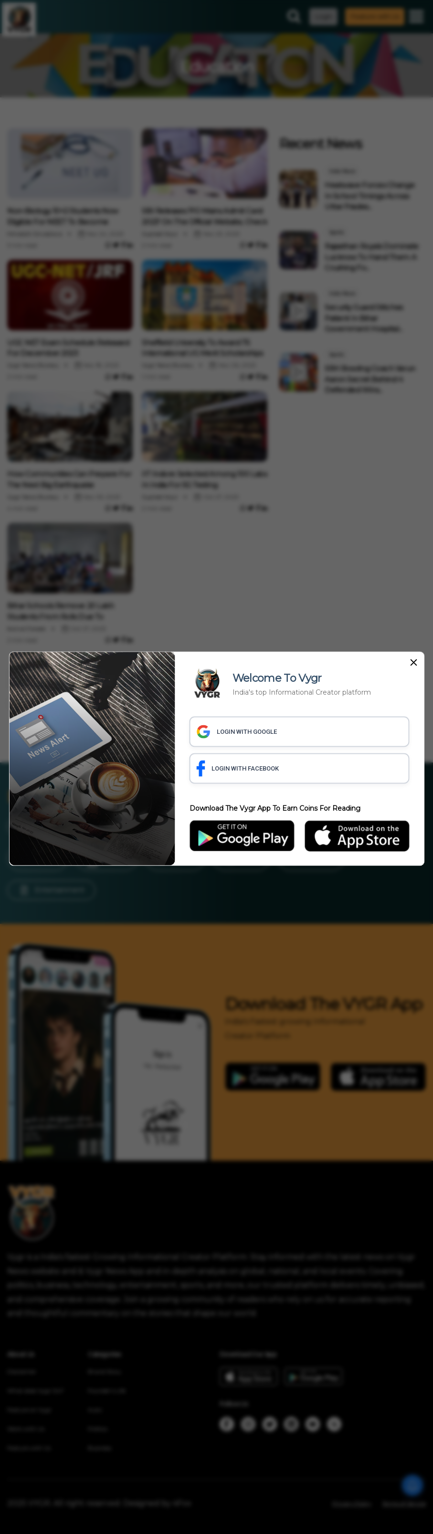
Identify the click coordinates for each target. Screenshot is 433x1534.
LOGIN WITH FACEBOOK (238, 768)
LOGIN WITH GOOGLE (237, 731)
